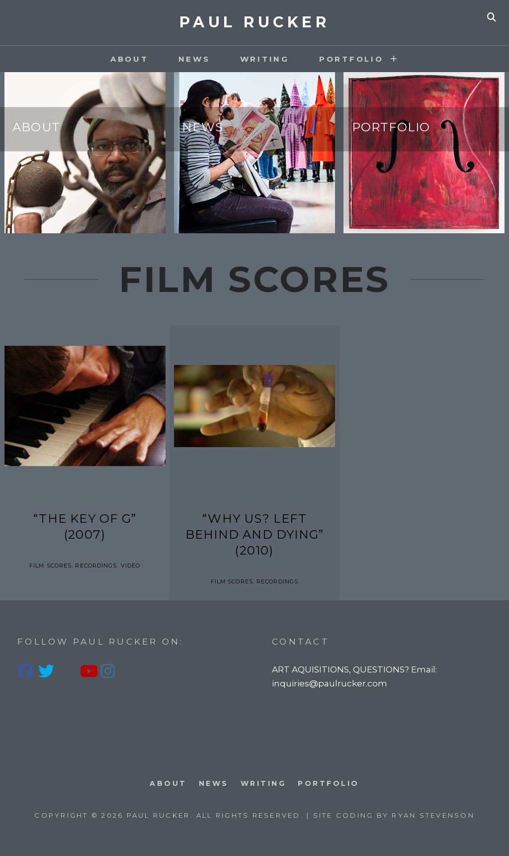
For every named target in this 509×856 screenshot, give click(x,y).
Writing (264, 59)
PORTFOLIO (351, 59)
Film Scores (50, 565)
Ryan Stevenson (433, 815)
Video (131, 565)
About (129, 59)
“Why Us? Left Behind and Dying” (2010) (254, 534)
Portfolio (391, 127)
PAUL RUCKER (254, 22)
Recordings (96, 565)
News (194, 59)
